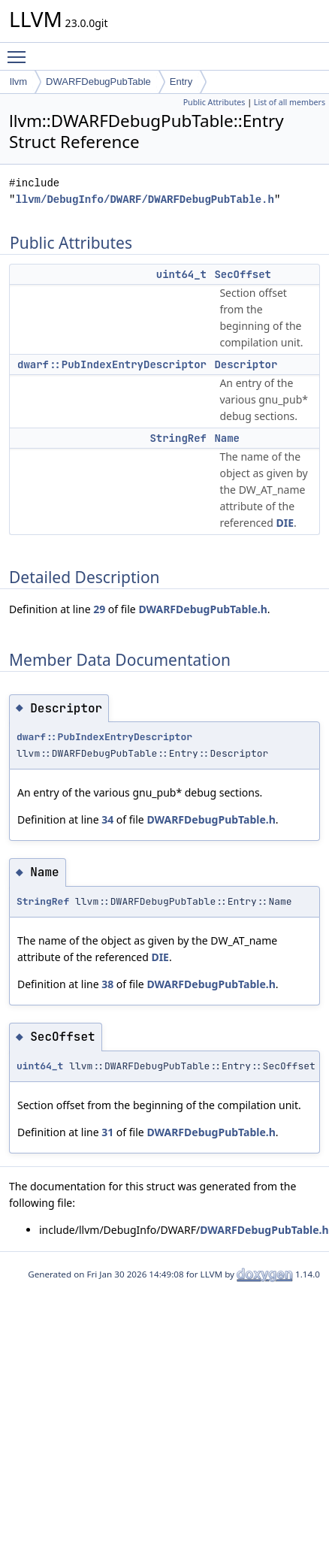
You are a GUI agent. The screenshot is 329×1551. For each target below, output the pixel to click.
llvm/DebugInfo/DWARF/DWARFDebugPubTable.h (144, 199)
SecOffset (242, 274)
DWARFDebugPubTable (98, 81)
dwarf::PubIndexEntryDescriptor (112, 364)
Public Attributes (214, 102)
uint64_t (181, 274)
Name (227, 438)
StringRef (178, 438)
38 (107, 984)
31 (107, 1132)
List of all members (289, 102)
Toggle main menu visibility (20, 50)
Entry (181, 81)
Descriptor (245, 364)
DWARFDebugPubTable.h (202, 609)
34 (107, 819)
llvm (18, 81)
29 (99, 609)
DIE (285, 522)
